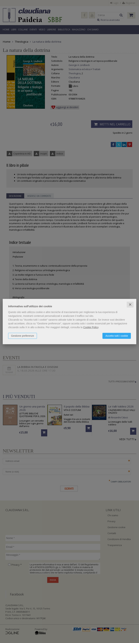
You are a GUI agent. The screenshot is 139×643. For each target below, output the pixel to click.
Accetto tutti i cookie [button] (116, 335)
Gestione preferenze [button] (22, 335)
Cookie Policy (90, 327)
